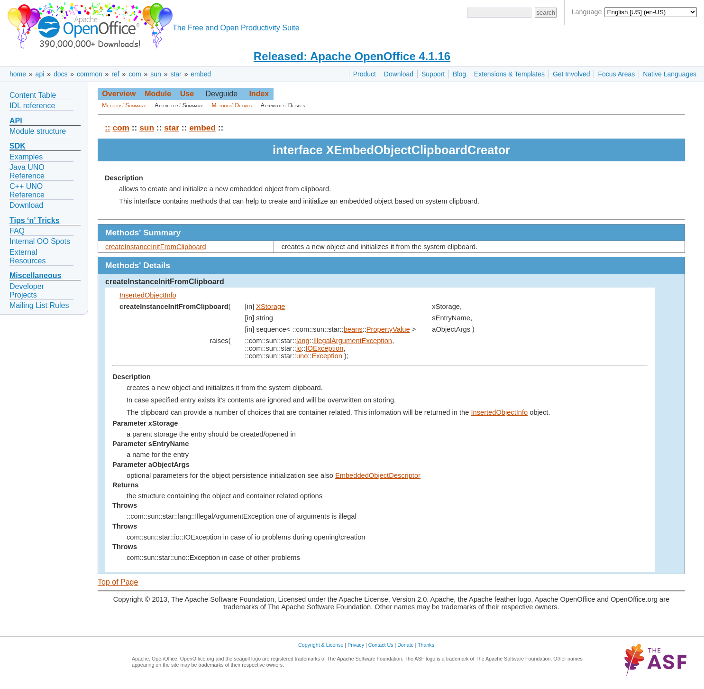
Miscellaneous (35, 275)
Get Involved (571, 74)
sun (155, 74)
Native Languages (669, 74)
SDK (17, 146)
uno (302, 356)
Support (433, 74)
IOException (324, 348)
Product (364, 74)
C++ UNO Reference (27, 190)
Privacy (355, 645)
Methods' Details (232, 105)
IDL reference (32, 106)
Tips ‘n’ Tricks (34, 220)
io (299, 348)
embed (201, 74)
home (17, 74)
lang (303, 340)
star (175, 74)
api (40, 74)
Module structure (37, 131)
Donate (405, 645)
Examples (26, 157)
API (15, 121)
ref (115, 74)
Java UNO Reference (27, 171)
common (89, 74)
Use (187, 94)
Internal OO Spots (39, 241)
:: (107, 127)
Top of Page (118, 582)
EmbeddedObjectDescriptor (378, 475)
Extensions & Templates (509, 74)
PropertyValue (388, 329)
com (134, 74)
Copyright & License (320, 645)
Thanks (426, 645)
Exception (327, 356)
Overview (119, 94)
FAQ (17, 231)
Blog (459, 74)
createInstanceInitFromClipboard (155, 247)
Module (158, 94)
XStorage (270, 306)
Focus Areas (616, 74)
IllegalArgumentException (352, 340)
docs (61, 74)
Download (398, 74)
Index (259, 94)
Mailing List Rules (39, 305)
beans (353, 329)
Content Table (32, 95)
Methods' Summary (124, 105)
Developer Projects (26, 290)
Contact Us (380, 645)
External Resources (27, 256)
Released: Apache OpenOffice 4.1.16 (352, 56)
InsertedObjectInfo (147, 295)
